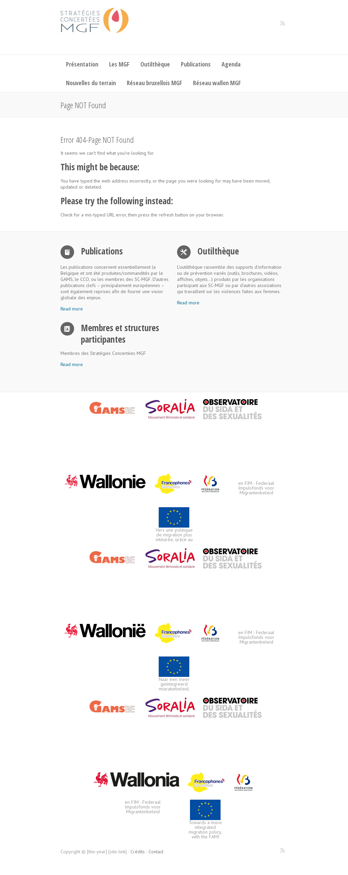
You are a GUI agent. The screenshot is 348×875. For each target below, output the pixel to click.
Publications (196, 64)
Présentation (82, 64)
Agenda (231, 64)
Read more (71, 309)
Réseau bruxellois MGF (154, 83)
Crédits (137, 852)
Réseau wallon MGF (217, 83)
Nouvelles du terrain (91, 83)
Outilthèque (155, 64)
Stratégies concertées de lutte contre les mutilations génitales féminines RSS (282, 26)
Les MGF (119, 64)
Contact (156, 852)
